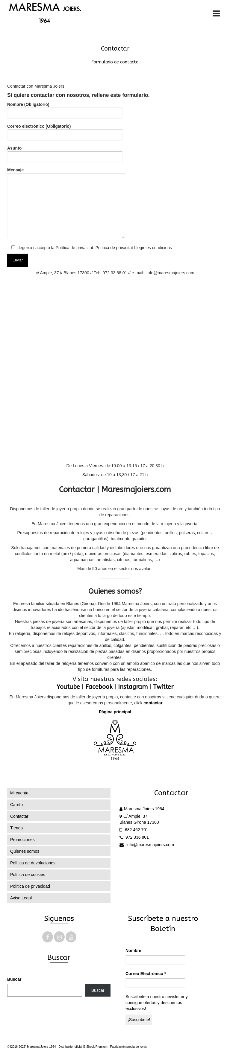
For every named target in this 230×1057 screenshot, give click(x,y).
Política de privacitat (114, 247)
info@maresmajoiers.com (146, 844)
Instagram (133, 686)
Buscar (14, 979)
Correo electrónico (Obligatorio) (65, 130)
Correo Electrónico (145, 973)
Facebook (99, 686)
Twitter (163, 686)
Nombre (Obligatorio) (65, 108)
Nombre (133, 950)
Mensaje (66, 203)
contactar (152, 702)
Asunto (65, 152)
